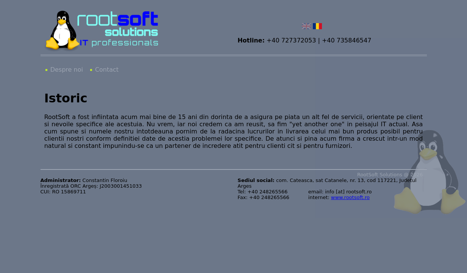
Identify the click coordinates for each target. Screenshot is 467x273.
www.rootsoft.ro (350, 197)
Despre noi (66, 69)
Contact (107, 69)
